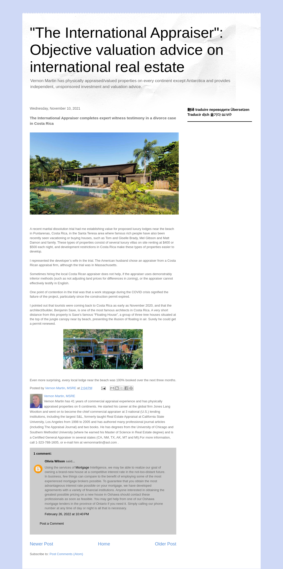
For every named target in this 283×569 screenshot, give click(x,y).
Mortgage (82, 467)
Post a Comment (52, 523)
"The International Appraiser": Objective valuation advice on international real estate (126, 49)
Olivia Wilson (55, 461)
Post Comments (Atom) (66, 554)
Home (104, 543)
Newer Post (41, 543)
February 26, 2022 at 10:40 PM (67, 514)
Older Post (165, 543)
